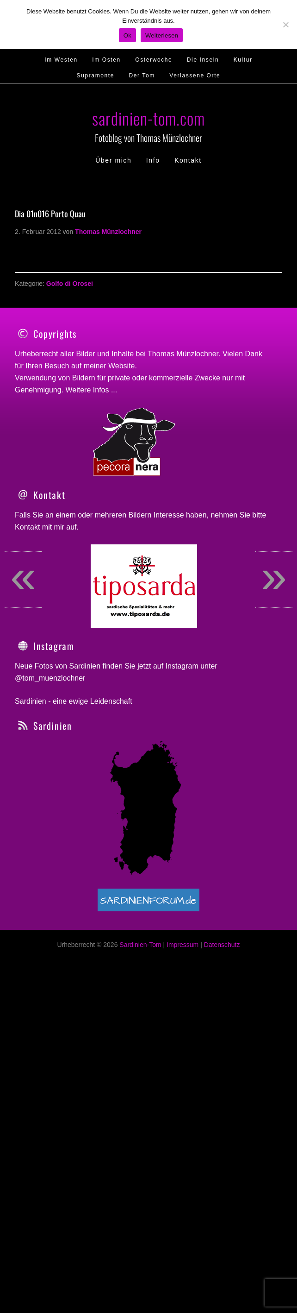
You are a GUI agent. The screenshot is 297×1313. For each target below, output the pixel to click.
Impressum (182, 1051)
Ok (127, 35)
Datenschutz (222, 1051)
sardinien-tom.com (148, 118)
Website (121, 366)
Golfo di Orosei (69, 283)
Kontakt (27, 634)
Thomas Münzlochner (183, 354)
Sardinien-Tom (140, 1051)
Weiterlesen (161, 35)
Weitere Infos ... (92, 390)
